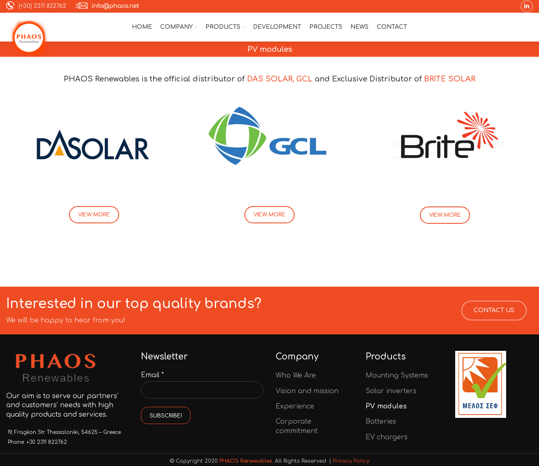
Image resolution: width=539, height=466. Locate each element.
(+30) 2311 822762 (36, 6)
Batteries (381, 421)
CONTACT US (494, 310)
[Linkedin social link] (527, 6)
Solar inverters (391, 391)
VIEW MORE (94, 215)
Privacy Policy (351, 461)
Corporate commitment (297, 426)
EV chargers (387, 437)
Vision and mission (307, 391)
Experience (295, 406)
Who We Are (296, 375)
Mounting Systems (397, 375)
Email (152, 375)
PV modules (386, 406)
